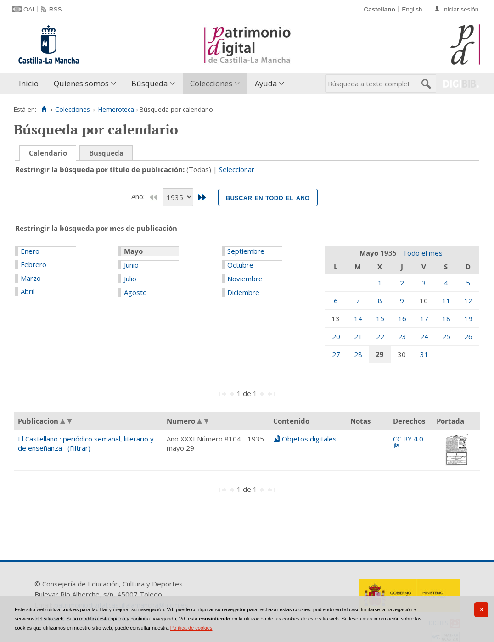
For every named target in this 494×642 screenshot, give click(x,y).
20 (336, 336)
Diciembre (243, 292)
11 (446, 300)
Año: (138, 196)
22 (380, 336)
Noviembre (245, 278)
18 (446, 318)
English (412, 9)
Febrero (33, 264)
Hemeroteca (116, 109)
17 (424, 318)
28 (358, 354)
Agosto (135, 292)
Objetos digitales (309, 438)
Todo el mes (423, 252)
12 (468, 300)
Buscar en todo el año (268, 197)
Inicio (29, 83)
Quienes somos (81, 83)
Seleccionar (236, 169)
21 (358, 336)
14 (358, 318)
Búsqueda (149, 83)
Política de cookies (191, 628)
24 (424, 336)
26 (468, 336)
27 (336, 354)
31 (424, 354)
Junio (131, 264)
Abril (27, 291)
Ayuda (266, 83)
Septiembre (245, 251)
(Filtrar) (78, 447)
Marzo (31, 278)
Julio (130, 278)
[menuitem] (30, 83)
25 (446, 336)
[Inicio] (44, 109)
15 (380, 318)
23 (402, 336)
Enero (30, 251)
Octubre (240, 264)
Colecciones (211, 83)
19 (468, 318)
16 (402, 318)
